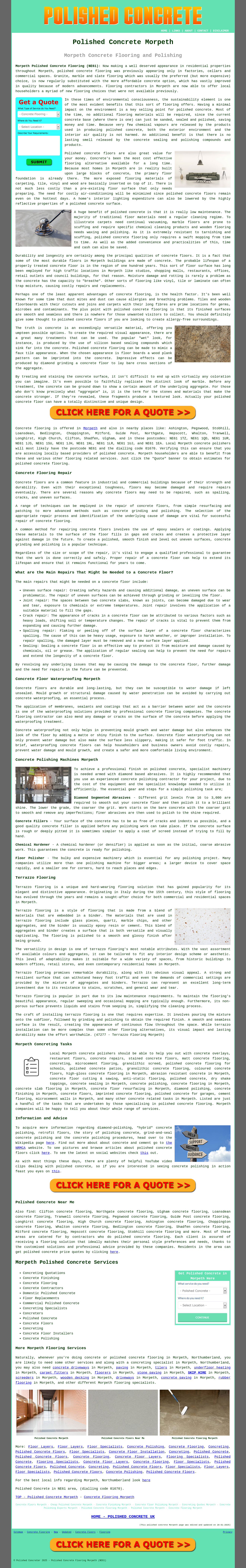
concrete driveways (71, 1368)
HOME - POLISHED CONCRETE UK (123, 1516)
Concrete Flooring (186, 1447)
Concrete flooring (32, 428)
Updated (66, 1532)
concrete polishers (212, 443)
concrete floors (76, 1094)
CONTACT (202, 30)
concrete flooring (152, 1237)
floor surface (121, 188)
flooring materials (134, 115)
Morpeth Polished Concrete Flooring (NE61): (57, 66)
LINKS (176, 30)
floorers (103, 1373)
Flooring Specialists (188, 1457)
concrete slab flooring (38, 1089)
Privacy (227, 1532)
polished (66, 319)
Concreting (218, 1447)
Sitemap (18, 1532)
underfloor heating (212, 1368)
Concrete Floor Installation (136, 1452)
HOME (164, 30)
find (30, 1212)
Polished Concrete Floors (40, 1452)
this (144, 1153)
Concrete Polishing (145, 1447)
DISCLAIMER (221, 30)
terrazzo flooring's (109, 949)
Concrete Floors (85, 1532)
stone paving (149, 1373)
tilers (161, 1368)
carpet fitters (54, 1373)
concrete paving (176, 1378)
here (50, 1143)
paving (122, 1368)
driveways (125, 1378)
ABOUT (189, 30)
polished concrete (74, 71)
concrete (126, 453)
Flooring (105, 1532)
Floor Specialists (104, 1447)
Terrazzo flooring (33, 887)
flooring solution (57, 1242)
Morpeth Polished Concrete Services (66, 1262)
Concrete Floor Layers (138, 1457)
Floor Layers (40, 1447)
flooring (73, 163)
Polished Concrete (211, 1452)
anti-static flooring (144, 1079)
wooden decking (75, 1378)
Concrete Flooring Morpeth (109, 1497)
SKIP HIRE (197, 1373)
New (56, 1532)
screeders (24, 1378)
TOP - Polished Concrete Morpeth (46, 1497)
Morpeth (90, 428)
